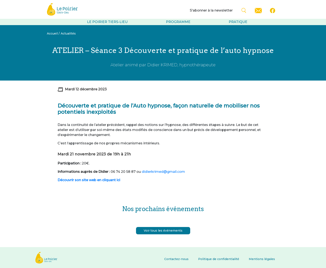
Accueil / (53, 33)
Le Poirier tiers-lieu (107, 22)
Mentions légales (262, 259)
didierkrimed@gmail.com (163, 172)
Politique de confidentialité (218, 259)
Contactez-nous (176, 259)
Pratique (238, 22)
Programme (178, 22)
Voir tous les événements (163, 230)
